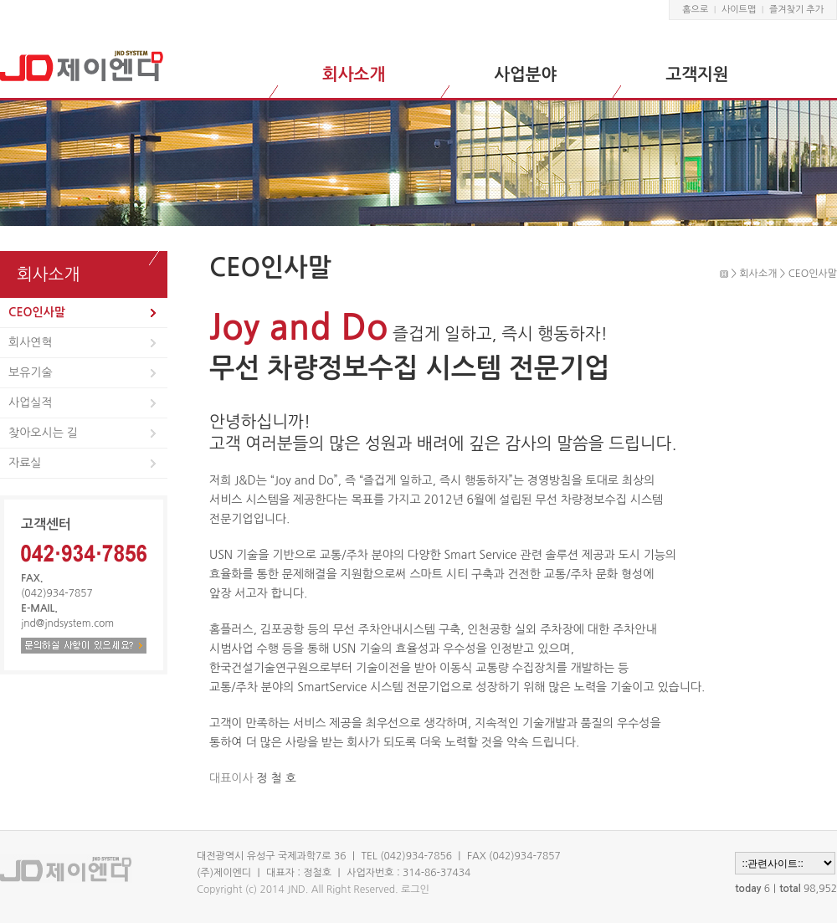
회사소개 (353, 74)
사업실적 (30, 402)
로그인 (415, 890)
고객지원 (696, 74)
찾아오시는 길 (43, 432)
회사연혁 (30, 342)
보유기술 (30, 372)
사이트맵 (738, 9)
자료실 (24, 463)
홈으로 (695, 9)
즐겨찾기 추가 (796, 9)
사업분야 (525, 74)
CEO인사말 (36, 312)
